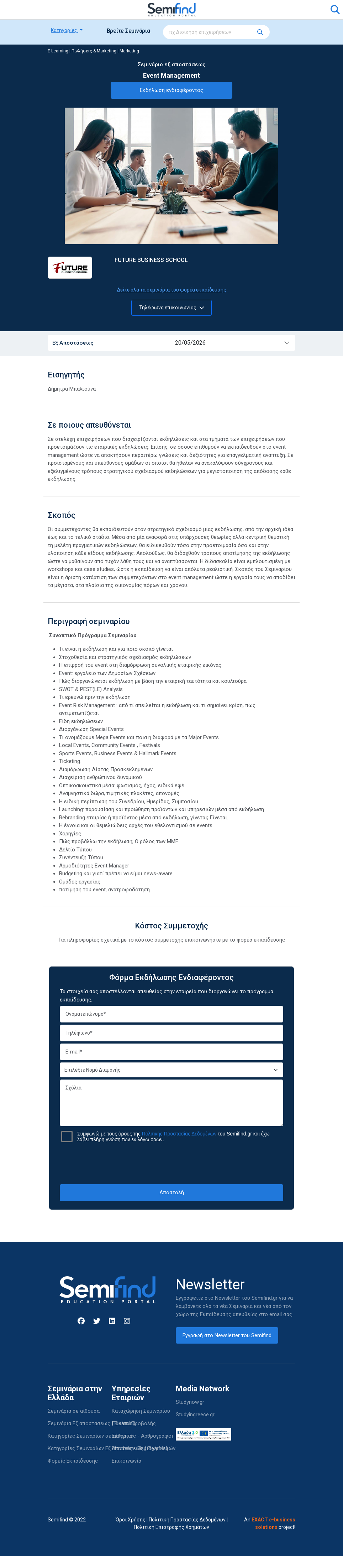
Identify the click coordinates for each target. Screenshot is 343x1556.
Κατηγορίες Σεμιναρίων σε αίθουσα (90, 1436)
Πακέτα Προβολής (134, 1423)
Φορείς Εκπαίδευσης (73, 1461)
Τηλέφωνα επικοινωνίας (171, 307)
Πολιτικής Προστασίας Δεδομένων (179, 1134)
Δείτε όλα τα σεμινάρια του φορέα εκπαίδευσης (171, 290)
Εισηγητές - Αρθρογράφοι (142, 1436)
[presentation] (171, 1163)
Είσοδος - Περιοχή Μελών (143, 1448)
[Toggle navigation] (57, 9)
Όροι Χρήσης (131, 1519)
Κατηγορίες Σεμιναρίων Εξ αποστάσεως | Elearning (108, 1448)
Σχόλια (171, 1103)
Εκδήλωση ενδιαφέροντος (171, 90)
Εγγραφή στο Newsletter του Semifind (227, 1335)
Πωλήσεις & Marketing (94, 50)
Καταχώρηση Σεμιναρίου (141, 1411)
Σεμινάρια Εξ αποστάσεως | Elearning (92, 1423)
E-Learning (58, 50)
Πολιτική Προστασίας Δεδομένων (187, 1519)
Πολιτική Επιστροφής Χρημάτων (171, 1527)
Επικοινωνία (126, 1461)
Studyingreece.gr (195, 1414)
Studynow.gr (190, 1402)
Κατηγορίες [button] (64, 30)
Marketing (129, 50)
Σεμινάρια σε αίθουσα (74, 1411)
